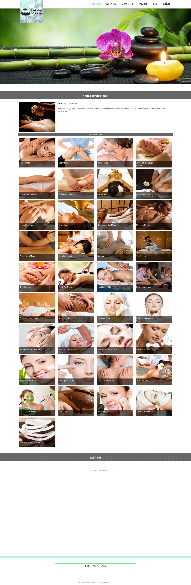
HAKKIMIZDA (111, 3)
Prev (3, 49)
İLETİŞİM (166, 3)
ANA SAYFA (96, 3)
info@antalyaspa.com (99, 470)
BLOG (155, 3)
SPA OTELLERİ (127, 3)
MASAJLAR (143, 3)
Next (188, 49)
